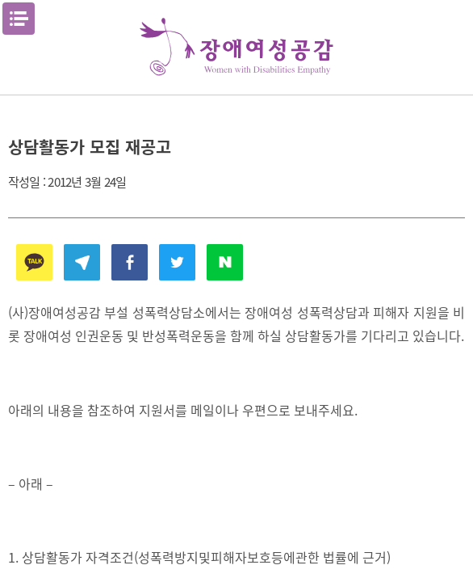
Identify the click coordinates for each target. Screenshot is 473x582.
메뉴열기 (18, 18)
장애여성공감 (236, 47)
